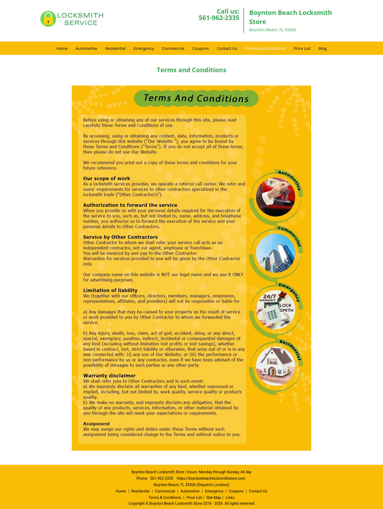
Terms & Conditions (165, 497)
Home (62, 48)
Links (230, 497)
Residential (115, 48)
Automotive (86, 48)
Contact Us (227, 48)
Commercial (173, 48)
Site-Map (213, 497)
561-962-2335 (219, 17)
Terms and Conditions (265, 48)
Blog (322, 48)
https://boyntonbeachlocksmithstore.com (211, 478)
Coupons (200, 48)
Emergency (144, 48)
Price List (302, 48)
